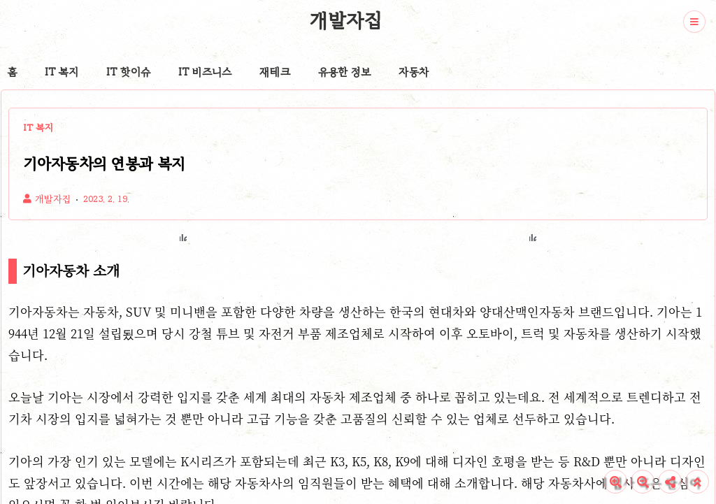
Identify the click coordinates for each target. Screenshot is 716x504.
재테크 (274, 72)
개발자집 (345, 20)
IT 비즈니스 (204, 72)
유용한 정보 (344, 72)
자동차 (414, 72)
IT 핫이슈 (128, 72)
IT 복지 (61, 72)
